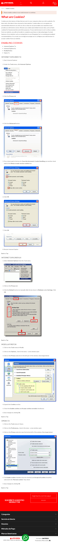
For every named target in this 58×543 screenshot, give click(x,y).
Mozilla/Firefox (8, 50)
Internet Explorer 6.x (10, 48)
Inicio (2, 8)
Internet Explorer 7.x (10, 46)
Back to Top (4, 253)
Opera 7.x (7, 53)
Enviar (43, 500)
